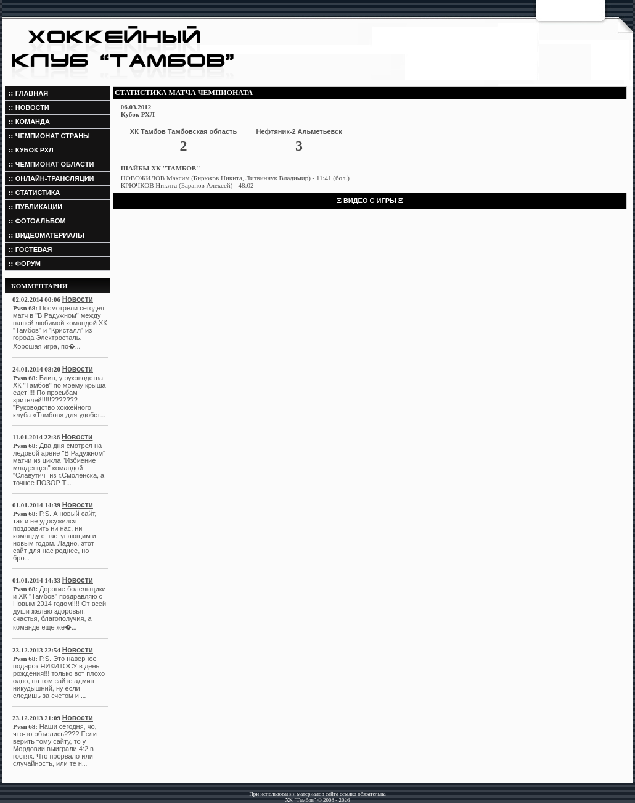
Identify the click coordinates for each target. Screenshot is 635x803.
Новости (77, 299)
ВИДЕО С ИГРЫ (369, 200)
